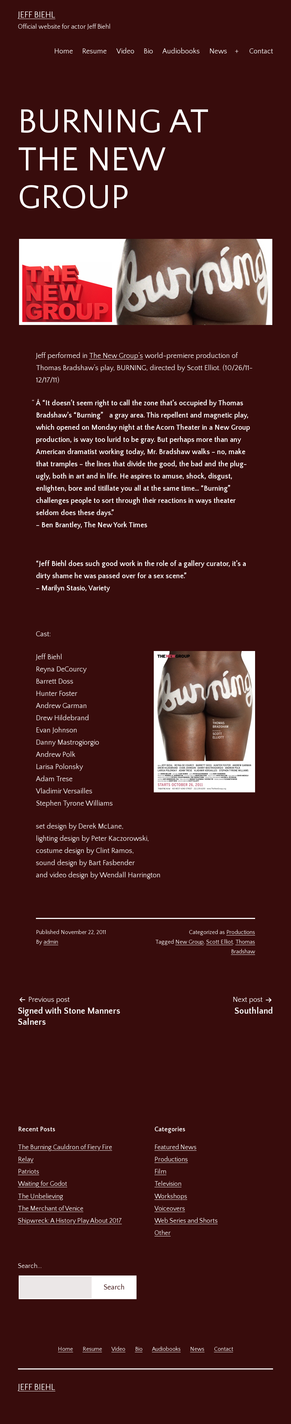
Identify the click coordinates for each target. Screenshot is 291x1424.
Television (167, 1184)
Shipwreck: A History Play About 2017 (70, 1221)
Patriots (28, 1171)
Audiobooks (181, 51)
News (218, 51)
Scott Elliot (219, 942)
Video (125, 51)
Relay (25, 1159)
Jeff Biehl (36, 15)
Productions (240, 932)
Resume (94, 51)
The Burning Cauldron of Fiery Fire (65, 1147)
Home (63, 51)
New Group (189, 942)
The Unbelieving (40, 1196)
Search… (30, 1266)
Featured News (175, 1147)
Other (162, 1233)
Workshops (170, 1196)
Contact (261, 51)
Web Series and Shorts (186, 1221)
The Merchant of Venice (50, 1208)
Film (160, 1171)
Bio (148, 51)
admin (50, 942)
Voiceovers (169, 1208)
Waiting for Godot (42, 1184)
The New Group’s (116, 356)
